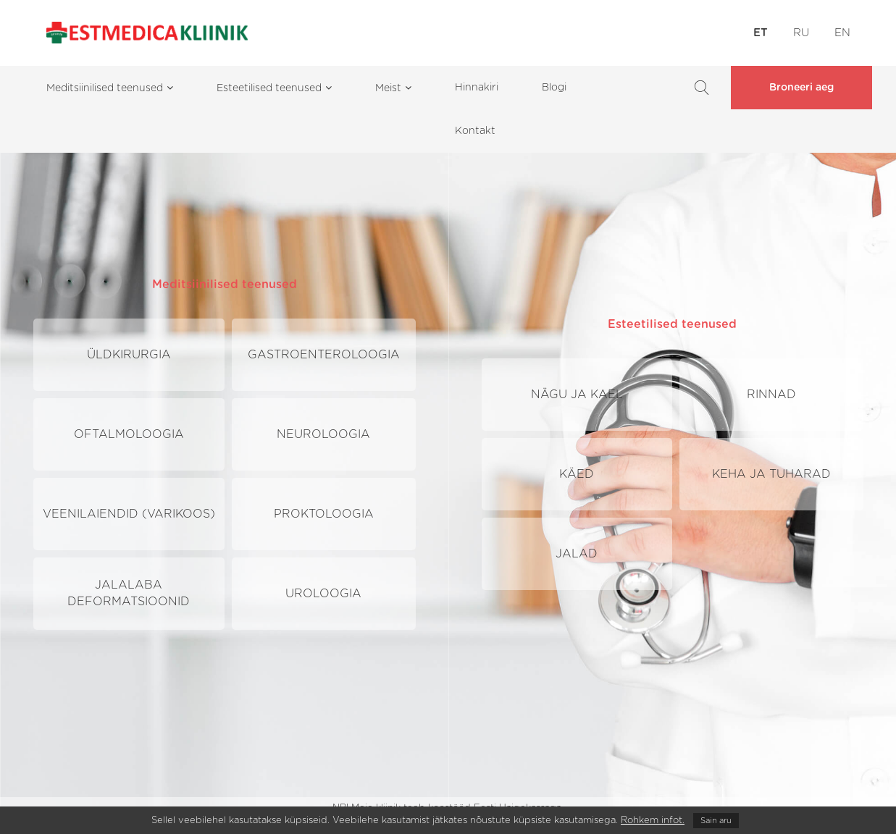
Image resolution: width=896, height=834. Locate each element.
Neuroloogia (323, 434)
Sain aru (716, 821)
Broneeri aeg (801, 88)
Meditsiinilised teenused (224, 284)
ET (760, 33)
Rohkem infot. (652, 820)
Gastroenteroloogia (324, 355)
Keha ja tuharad (771, 474)
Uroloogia (323, 593)
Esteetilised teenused (672, 324)
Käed (576, 474)
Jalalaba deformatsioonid (128, 593)
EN (842, 33)
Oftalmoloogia (129, 434)
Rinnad (771, 394)
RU (801, 33)
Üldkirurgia (129, 355)
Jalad (577, 554)
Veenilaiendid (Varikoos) (129, 514)
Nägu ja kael (577, 394)
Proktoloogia (324, 514)
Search (702, 87)
